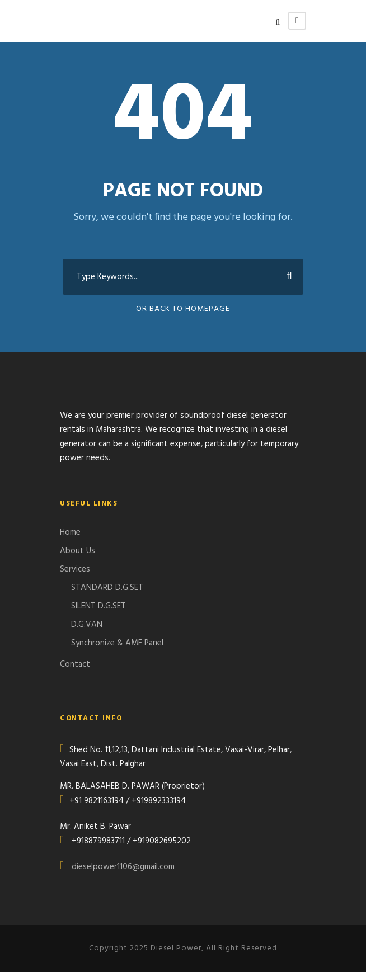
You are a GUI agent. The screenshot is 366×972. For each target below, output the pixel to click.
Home (70, 532)
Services (75, 569)
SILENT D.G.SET (98, 606)
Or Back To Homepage (183, 309)
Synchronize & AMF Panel (117, 643)
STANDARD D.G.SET (107, 587)
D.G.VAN (86, 624)
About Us (77, 551)
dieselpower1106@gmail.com (123, 867)
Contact (75, 664)
